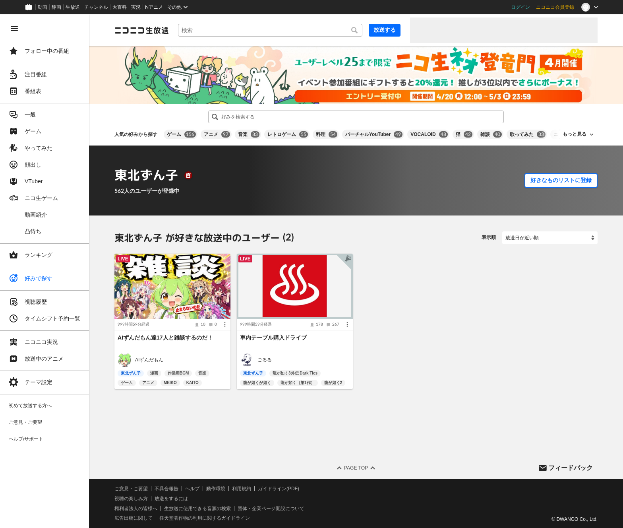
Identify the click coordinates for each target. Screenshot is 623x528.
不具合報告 (166, 488)
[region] (44, 271)
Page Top (356, 468)
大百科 (119, 7)
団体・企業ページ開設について (271, 508)
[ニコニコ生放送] (141, 30)
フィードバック (570, 467)
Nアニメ (154, 7)
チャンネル (96, 7)
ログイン (520, 7)
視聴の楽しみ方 (131, 498)
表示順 (489, 237)
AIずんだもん (149, 360)
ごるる (264, 360)
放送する (384, 30)
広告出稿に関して (133, 518)
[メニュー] (225, 324)
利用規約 (241, 488)
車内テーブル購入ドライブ (273, 337)
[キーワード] (270, 30)
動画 (42, 7)
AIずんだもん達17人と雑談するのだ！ (165, 337)
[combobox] (270, 30)
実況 (136, 7)
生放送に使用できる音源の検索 (197, 508)
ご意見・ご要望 (131, 488)
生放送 (73, 7)
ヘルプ (192, 488)
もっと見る (574, 134)
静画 (56, 7)
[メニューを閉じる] (14, 29)
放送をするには (171, 498)
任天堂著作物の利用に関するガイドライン (204, 518)
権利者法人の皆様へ (135, 508)
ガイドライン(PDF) (278, 488)
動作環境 (215, 488)
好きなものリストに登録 (561, 180)
